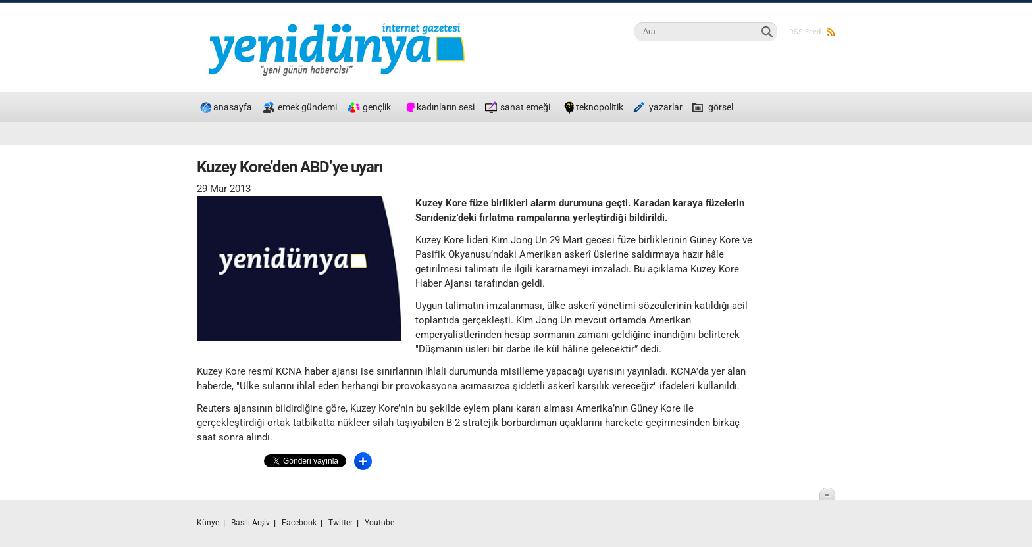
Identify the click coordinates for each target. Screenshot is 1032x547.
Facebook (299, 522)
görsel (720, 107)
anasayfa (232, 107)
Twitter (340, 522)
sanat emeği (525, 107)
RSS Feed (812, 32)
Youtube (379, 522)
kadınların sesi (446, 107)
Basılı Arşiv (250, 522)
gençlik (377, 107)
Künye (208, 522)
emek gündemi (307, 107)
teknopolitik (599, 107)
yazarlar (666, 107)
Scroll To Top (827, 494)
